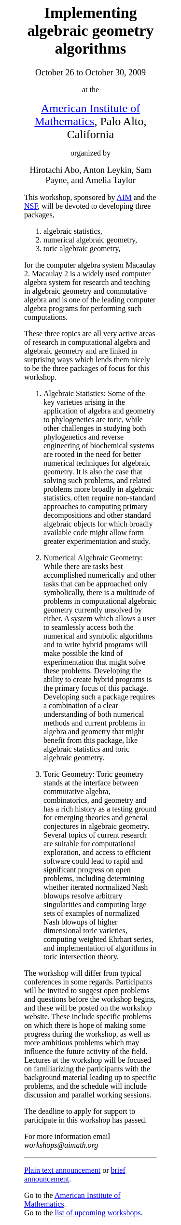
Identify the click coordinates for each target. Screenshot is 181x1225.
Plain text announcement (62, 1170)
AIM (124, 197)
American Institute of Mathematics (87, 115)
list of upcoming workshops (98, 1213)
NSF (31, 206)
